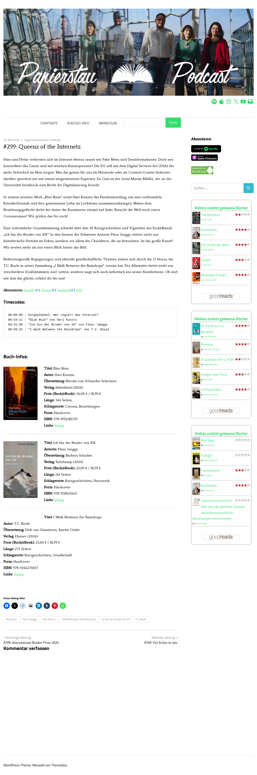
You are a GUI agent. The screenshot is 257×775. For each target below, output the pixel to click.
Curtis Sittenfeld (210, 279)
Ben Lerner (207, 219)
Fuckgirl (206, 455)
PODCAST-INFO (78, 123)
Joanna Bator (208, 249)
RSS (79, 290)
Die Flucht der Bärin (215, 244)
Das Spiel (207, 440)
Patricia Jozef (208, 234)
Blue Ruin (11, 619)
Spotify (29, 290)
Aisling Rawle (208, 445)
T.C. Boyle (140, 619)
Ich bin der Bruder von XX (116, 619)
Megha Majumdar (210, 364)
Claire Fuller (208, 379)
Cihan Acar (207, 264)
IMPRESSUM (108, 123)
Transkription (210, 214)
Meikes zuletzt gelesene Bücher (221, 319)
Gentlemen (209, 229)
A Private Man (211, 389)
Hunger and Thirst (214, 374)
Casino (206, 260)
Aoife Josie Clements (211, 349)
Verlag (59, 425)
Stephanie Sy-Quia (211, 394)
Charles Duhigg (201, 523)
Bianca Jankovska (210, 460)
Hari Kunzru (49, 619)
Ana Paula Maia (209, 336)
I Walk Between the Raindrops (79, 619)
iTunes (46, 290)
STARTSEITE (49, 123)
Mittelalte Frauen (213, 275)
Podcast (55, 140)
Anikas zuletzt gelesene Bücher (221, 433)
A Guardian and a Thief (217, 359)
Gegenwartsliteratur (36, 140)
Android (63, 290)
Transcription (210, 470)
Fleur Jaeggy (30, 619)
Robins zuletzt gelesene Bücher (221, 208)
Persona (207, 344)
